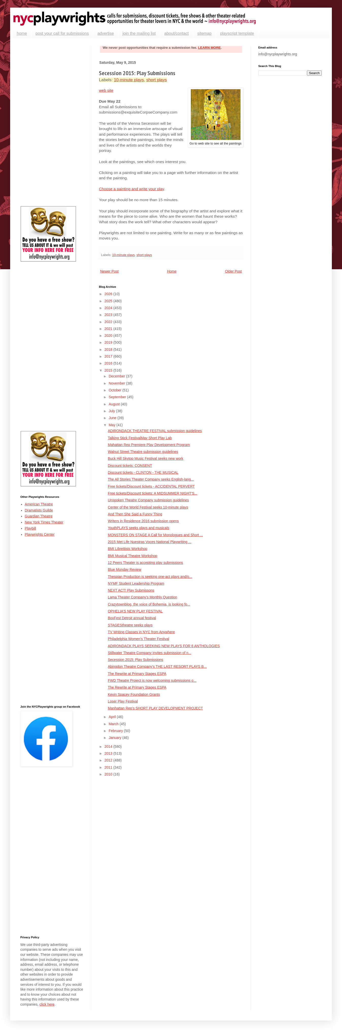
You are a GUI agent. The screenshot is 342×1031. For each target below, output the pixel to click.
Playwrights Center (40, 534)
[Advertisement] (52, 122)
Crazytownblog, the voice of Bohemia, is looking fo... (149, 604)
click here (46, 1004)
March (114, 724)
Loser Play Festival (123, 701)
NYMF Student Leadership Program (136, 583)
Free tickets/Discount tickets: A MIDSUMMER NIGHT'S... (152, 493)
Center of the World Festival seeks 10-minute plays (148, 507)
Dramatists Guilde (39, 510)
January (115, 738)
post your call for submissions (62, 33)
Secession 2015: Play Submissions (135, 660)
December (117, 376)
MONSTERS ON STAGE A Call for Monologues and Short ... (155, 535)
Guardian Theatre (39, 516)
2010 (109, 774)
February (116, 731)
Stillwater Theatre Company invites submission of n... (149, 653)
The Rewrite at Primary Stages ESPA (137, 674)
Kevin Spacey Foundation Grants (134, 694)
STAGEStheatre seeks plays (130, 625)
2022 (109, 322)
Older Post (233, 271)
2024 (109, 308)
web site (106, 90)
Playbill (30, 528)
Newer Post (109, 271)
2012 (109, 760)
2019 (109, 342)
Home (171, 271)
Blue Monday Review (124, 569)
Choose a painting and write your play (131, 189)
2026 (109, 294)
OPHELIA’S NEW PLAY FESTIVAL (135, 611)
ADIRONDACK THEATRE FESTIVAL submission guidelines (155, 431)
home (22, 33)
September (118, 397)
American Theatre (39, 504)
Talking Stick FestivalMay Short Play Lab (140, 438)
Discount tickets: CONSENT (130, 466)
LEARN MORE (209, 48)
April (113, 717)
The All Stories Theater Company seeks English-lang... (151, 479)
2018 (109, 349)
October (115, 390)
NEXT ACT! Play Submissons (131, 590)
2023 (109, 315)
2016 (109, 363)
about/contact (176, 33)
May (112, 425)
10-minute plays (129, 79)
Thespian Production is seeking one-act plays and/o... (150, 577)
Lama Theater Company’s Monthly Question (142, 597)
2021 (109, 329)
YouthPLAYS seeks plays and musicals (138, 528)
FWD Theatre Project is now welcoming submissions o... (152, 680)
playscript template (237, 33)
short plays (156, 79)
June (113, 418)
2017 (109, 356)
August (115, 404)
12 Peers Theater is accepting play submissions (145, 563)
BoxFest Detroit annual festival (132, 618)
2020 (109, 336)
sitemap (204, 33)
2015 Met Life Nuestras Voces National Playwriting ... (149, 542)
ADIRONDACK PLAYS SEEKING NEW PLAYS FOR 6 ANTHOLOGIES (164, 646)
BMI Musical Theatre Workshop (132, 556)
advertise (105, 33)
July (112, 411)
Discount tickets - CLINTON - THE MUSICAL (143, 472)
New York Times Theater (44, 522)
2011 (109, 767)
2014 (109, 746)
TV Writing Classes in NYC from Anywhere (141, 632)
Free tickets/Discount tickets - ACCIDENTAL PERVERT (151, 486)
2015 (109, 370)
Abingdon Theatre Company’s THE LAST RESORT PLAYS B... (157, 666)
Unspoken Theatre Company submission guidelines (148, 500)
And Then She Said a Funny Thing (135, 514)
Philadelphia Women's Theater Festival (138, 639)
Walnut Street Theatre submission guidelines (143, 452)
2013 (109, 753)
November (117, 383)
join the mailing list (139, 33)
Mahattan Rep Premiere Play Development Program (149, 445)
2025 (109, 301)
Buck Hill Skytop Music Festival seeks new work (145, 458)
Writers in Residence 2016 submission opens (143, 521)
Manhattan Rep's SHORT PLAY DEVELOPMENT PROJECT (155, 708)
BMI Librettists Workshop (127, 549)
